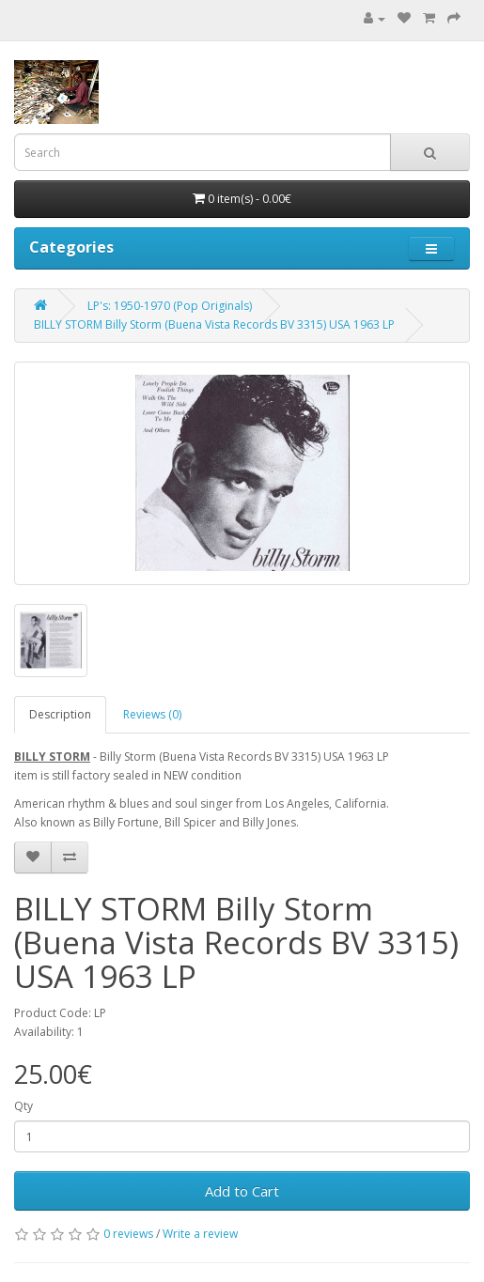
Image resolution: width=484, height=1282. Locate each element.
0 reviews (128, 1234)
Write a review (200, 1234)
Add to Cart (242, 1191)
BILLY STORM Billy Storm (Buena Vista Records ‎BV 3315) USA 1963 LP (214, 324)
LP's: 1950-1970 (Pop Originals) (169, 306)
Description (60, 714)
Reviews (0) (152, 714)
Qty (23, 1106)
